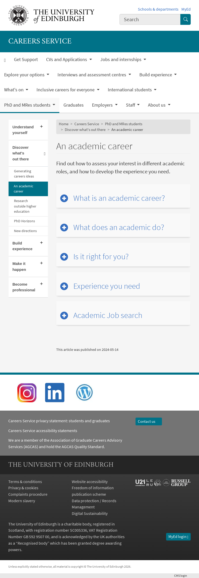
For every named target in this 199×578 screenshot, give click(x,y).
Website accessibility (90, 481)
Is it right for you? (101, 256)
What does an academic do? (118, 227)
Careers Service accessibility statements (42, 430)
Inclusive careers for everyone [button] (66, 90)
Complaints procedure (27, 494)
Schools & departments (158, 9)
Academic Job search (107, 315)
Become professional (23, 287)
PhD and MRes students (123, 123)
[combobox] (150, 19)
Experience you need (106, 286)
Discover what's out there (20, 153)
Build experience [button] (156, 75)
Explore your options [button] (25, 75)
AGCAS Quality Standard (83, 446)
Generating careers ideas (24, 174)
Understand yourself (23, 130)
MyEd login (178, 536)
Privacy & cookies (23, 487)
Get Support (26, 59)
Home (63, 123)
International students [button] (130, 90)
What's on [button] (14, 90)
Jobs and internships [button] (121, 59)
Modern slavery (21, 500)
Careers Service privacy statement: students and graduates (59, 420)
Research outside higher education (25, 206)
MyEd (186, 9)
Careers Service (86, 123)
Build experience (22, 246)
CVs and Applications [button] (67, 59)
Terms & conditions (25, 481)
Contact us (149, 421)
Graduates (73, 105)
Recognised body (32, 543)
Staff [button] (131, 105)
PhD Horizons (24, 221)
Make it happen (19, 266)
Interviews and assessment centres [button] (92, 75)
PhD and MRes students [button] (28, 105)
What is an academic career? (119, 198)
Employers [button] (103, 105)
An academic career (23, 189)
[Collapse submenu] (44, 153)
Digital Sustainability (90, 513)
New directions (25, 231)
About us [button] (157, 105)
